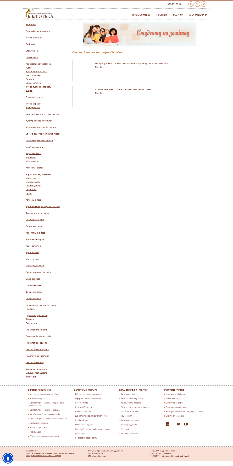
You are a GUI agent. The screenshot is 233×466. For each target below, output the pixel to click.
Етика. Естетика (33, 83)
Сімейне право (33, 279)
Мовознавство (33, 182)
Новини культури (83, 411)
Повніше (99, 67)
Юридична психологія (36, 369)
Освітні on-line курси (175, 416)
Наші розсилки (127, 416)
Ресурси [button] (178, 15)
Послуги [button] (161, 15)
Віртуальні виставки (130, 420)
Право (29, 193)
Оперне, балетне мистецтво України (43, 134)
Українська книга (34, 147)
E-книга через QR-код (39, 427)
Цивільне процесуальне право (41, 305)
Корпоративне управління (38, 64)
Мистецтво (31, 178)
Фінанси (30, 319)
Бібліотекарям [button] (198, 15)
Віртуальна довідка (129, 394)
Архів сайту (80, 433)
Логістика (30, 44)
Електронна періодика (176, 407)
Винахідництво (33, 75)
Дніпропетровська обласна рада (45, 410)
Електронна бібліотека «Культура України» (185, 411)
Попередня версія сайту (86, 438)
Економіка (31, 24)
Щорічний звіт (81, 420)
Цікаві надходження (130, 411)
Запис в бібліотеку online (132, 398)
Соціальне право (34, 285)
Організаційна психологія (38, 336)
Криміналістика (33, 246)
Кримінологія (32, 252)
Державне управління (36, 315)
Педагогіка (31, 189)
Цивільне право (33, 298)
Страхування (32, 51)
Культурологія (33, 107)
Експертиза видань (84, 425)
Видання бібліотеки (129, 433)
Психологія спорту (35, 362)
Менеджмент (32, 161)
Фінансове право (34, 292)
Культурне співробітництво (39, 121)
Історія (29, 90)
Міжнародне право (35, 265)
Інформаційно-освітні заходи (88, 398)
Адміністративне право (37, 213)
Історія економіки (34, 38)
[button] (8, 458)
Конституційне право (36, 233)
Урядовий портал (37, 398)
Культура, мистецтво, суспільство (42, 114)
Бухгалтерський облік (36, 71)
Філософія (31, 377)
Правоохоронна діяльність (39, 272)
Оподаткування (33, 185)
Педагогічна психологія (37, 356)
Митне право (32, 259)
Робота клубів (81, 403)
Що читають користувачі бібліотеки (91, 416)
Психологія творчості (36, 330)
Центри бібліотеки (83, 407)
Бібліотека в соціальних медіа (89, 394)
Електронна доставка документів (136, 407)
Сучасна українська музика (39, 140)
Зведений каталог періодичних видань (93, 429)
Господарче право (35, 219)
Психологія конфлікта (36, 343)
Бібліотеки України (174, 403)
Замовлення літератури (131, 403)
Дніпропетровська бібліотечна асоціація (48, 419)
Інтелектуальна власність (38, 87)
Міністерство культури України (44, 394)
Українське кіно (33, 153)
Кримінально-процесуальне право (43, 206)
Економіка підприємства (38, 31)
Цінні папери (32, 57)
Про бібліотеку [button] (141, 15)
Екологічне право (34, 226)
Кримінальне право (35, 239)
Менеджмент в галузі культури (41, 127)
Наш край (125, 429)
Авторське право (34, 200)
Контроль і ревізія (35, 168)
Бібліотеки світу (173, 398)
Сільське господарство (37, 373)
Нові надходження (129, 425)
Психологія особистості (37, 349)
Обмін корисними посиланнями (44, 436)
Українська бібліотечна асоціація (45, 414)
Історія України (33, 104)
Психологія (31, 323)
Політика (30, 309)
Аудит (29, 68)
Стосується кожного (39, 423)
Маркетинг (31, 157)
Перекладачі (35, 432)
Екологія (30, 79)
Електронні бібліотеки (176, 394)
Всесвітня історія (34, 97)
